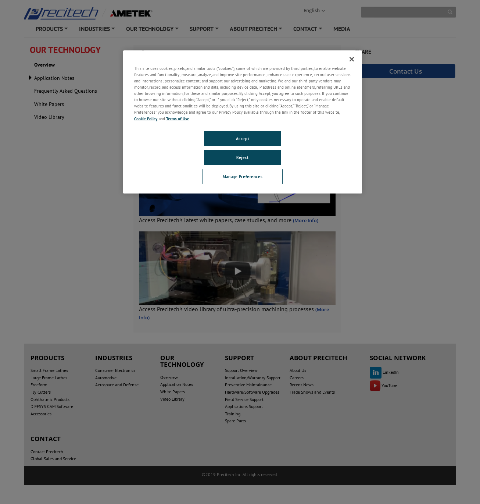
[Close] (352, 59)
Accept (242, 138)
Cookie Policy (145, 118)
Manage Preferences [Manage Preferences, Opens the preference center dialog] (242, 176)
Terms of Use (177, 118)
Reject (242, 157)
